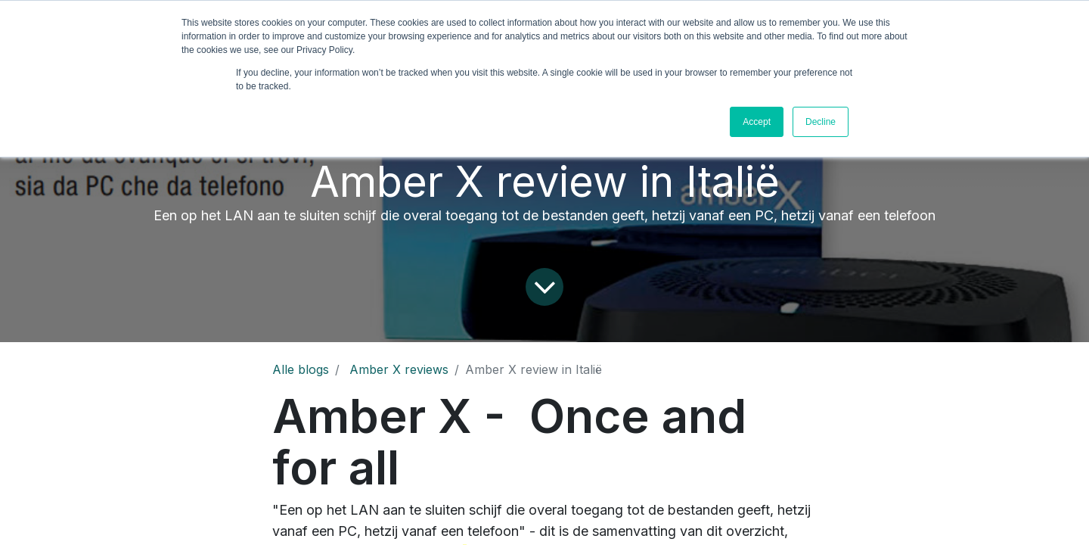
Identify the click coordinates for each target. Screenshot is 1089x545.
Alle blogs (300, 369)
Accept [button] (757, 122)
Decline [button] (820, 122)
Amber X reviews (398, 369)
